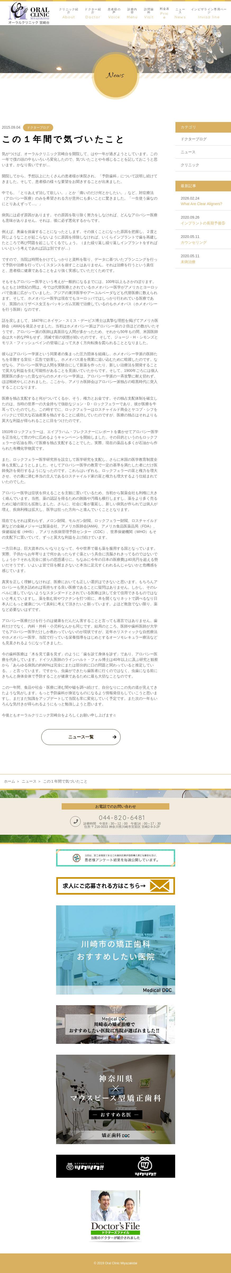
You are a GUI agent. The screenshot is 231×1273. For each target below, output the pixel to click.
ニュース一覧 (81, 737)
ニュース (188, 152)
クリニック (190, 165)
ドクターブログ (38, 127)
